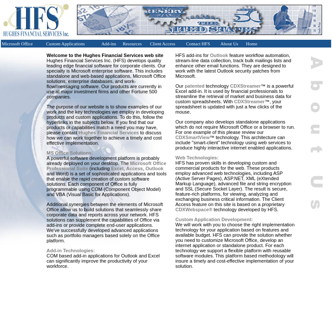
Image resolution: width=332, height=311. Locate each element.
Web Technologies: (197, 157)
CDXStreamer (245, 86)
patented (194, 86)
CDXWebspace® (194, 209)
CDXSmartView (193, 137)
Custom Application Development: (214, 219)
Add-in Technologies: (71, 250)
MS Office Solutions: (70, 153)
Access (134, 168)
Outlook (155, 168)
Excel (117, 168)
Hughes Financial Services (109, 132)
